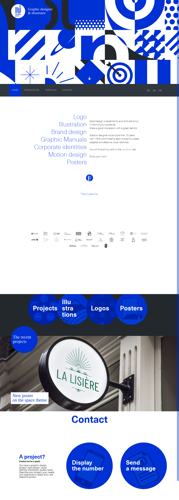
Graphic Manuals (64, 140)
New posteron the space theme (30, 397)
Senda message (141, 466)
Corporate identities (60, 147)
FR (160, 91)
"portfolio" (127, 149)
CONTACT (67, 90)
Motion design (67, 155)
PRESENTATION (31, 90)
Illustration (73, 124)
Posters (77, 162)
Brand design (69, 132)
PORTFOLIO (50, 90)
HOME (15, 90)
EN (148, 91)
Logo (80, 117)
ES (154, 91)
